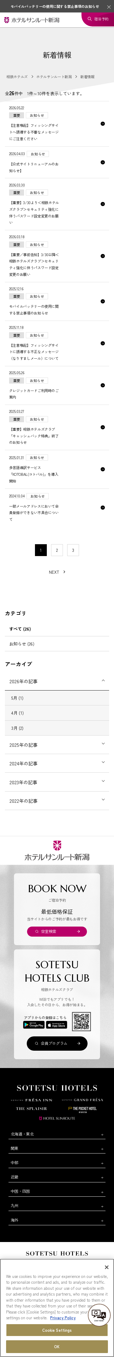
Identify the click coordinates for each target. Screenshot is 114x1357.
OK (57, 1347)
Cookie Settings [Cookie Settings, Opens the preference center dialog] (57, 1330)
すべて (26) (20, 629)
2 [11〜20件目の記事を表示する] (57, 550)
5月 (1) (17, 698)
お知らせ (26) (21, 644)
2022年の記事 (23, 800)
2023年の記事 (23, 782)
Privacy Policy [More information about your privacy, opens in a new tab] (63, 1318)
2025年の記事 (23, 744)
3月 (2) (17, 728)
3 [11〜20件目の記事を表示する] (73, 550)
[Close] (106, 1267)
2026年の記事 (23, 681)
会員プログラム (54, 1043)
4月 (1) (17, 713)
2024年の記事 (23, 763)
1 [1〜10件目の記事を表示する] (41, 550)
